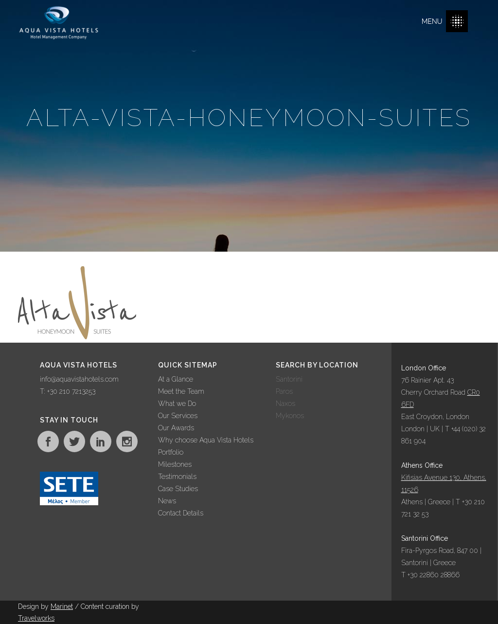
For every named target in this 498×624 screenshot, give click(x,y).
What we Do (177, 403)
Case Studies (178, 489)
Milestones (175, 464)
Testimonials (177, 476)
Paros (284, 391)
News (167, 501)
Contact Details (180, 513)
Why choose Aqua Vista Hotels (205, 440)
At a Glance (175, 379)
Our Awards (176, 428)
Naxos (285, 403)
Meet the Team (181, 391)
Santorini (289, 379)
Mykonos (290, 416)
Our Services (177, 416)
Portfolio (170, 452)
